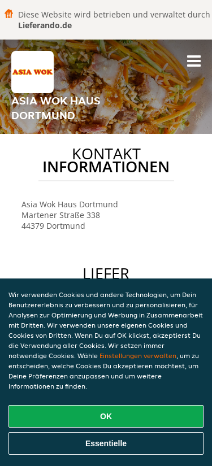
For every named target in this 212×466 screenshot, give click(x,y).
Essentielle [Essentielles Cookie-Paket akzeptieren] (106, 443)
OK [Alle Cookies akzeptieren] (106, 416)
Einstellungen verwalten (137, 355)
